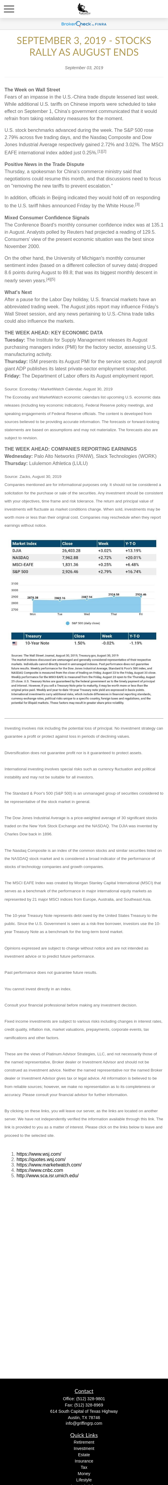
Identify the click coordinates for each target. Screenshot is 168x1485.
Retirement (84, 1442)
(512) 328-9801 (90, 1398)
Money (84, 1473)
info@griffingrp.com (84, 1423)
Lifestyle (84, 1480)
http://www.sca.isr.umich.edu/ (48, 1175)
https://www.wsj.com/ (39, 1154)
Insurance (84, 1461)
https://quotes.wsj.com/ (41, 1159)
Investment (84, 1448)
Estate (84, 1454)
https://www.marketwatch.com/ (49, 1164)
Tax (84, 1467)
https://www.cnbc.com (40, 1170)
